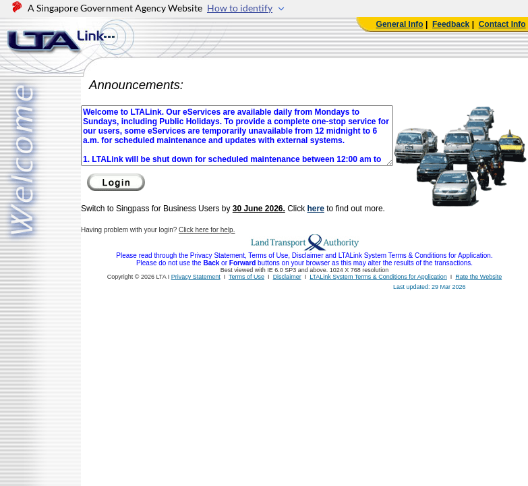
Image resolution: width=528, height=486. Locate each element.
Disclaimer (287, 276)
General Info (399, 24)
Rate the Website (478, 276)
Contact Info (502, 24)
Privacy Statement (196, 276)
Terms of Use (246, 276)
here (315, 208)
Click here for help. (207, 230)
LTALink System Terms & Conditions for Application (378, 276)
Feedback (450, 24)
